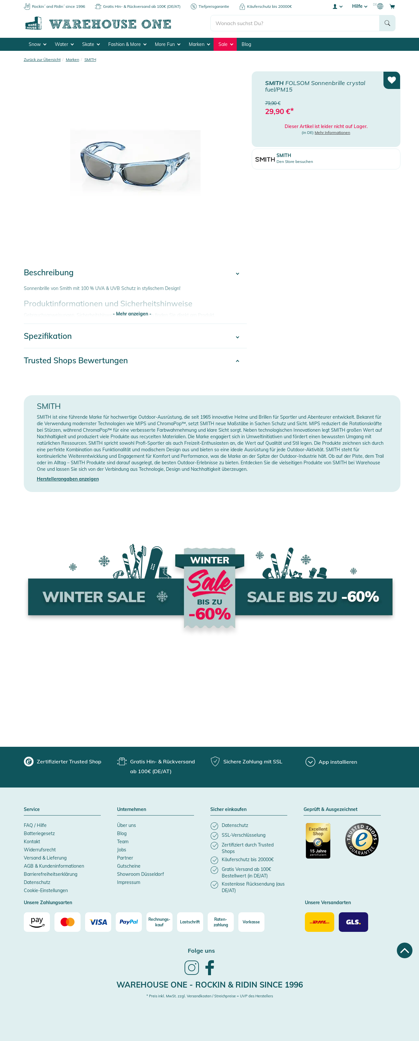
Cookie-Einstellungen (46, 890)
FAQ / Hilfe (35, 825)
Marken (199, 44)
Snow (37, 44)
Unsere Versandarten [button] (328, 902)
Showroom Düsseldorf (140, 874)
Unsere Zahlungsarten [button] (48, 902)
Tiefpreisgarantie (214, 6)
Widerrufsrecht (40, 850)
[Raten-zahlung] (221, 922)
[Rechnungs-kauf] (159, 922)
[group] (62, 761)
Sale (225, 44)
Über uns (126, 825)
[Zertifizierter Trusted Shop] (322, 844)
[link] (192, 974)
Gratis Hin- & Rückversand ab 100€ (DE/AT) (142, 6)
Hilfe (359, 6)
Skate (91, 44)
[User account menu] (337, 6)
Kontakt (32, 842)
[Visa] (98, 922)
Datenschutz (37, 882)
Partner (125, 858)
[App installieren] (331, 762)
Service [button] (32, 809)
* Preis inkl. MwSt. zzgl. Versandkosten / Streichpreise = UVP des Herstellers (209, 996)
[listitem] (248, 826)
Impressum (128, 882)
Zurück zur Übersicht (42, 59)
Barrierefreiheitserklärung (50, 874)
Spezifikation (48, 336)
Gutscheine (129, 866)
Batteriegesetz (39, 833)
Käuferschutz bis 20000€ (269, 6)
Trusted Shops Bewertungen (76, 360)
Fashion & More (127, 44)
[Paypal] (129, 922)
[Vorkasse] (251, 922)
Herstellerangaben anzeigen (68, 479)
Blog (246, 44)
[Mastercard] (67, 922)
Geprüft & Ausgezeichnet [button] (330, 809)
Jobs (121, 850)
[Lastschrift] (190, 922)
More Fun (167, 44)
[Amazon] (37, 922)
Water (64, 44)
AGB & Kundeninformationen (54, 866)
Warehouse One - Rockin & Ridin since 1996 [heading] (209, 985)
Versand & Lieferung (45, 858)
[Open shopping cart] (392, 6)
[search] (295, 23)
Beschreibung (49, 272)
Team (122, 842)
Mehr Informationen (332, 132)
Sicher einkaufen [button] (228, 809)
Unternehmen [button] (131, 809)
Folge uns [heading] (201, 950)
